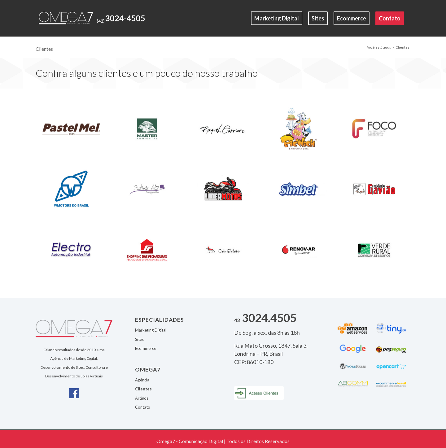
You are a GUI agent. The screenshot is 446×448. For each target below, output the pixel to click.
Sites (139, 339)
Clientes (44, 49)
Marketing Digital (150, 330)
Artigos (141, 398)
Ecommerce (145, 348)
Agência (142, 379)
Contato (142, 407)
